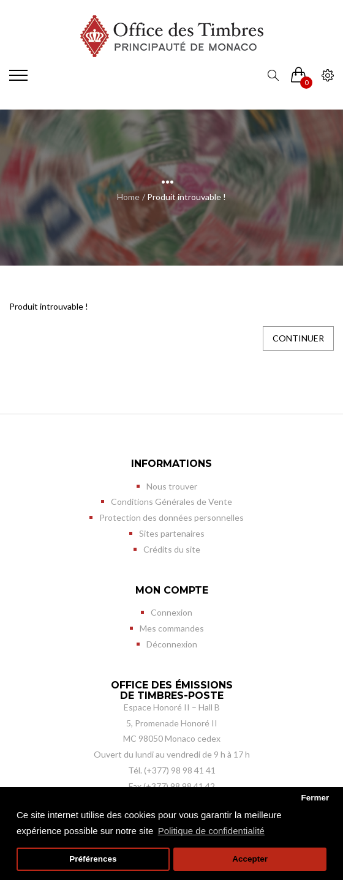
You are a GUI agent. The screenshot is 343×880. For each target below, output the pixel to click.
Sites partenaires (172, 533)
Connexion (171, 612)
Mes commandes (172, 628)
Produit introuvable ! (186, 197)
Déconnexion (171, 644)
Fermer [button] (315, 797)
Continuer (298, 338)
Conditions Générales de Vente (171, 501)
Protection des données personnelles (171, 517)
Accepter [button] (250, 858)
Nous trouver (171, 486)
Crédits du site (171, 549)
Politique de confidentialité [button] (211, 831)
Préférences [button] (92, 858)
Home (128, 197)
